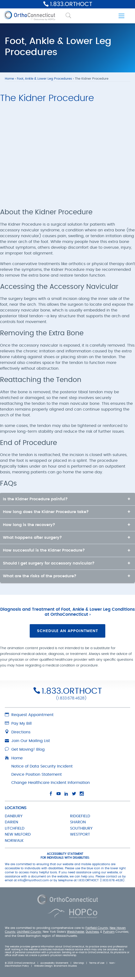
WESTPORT (80, 834)
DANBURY (13, 816)
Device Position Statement (36, 774)
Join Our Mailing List (27, 741)
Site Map (78, 963)
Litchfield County (29, 931)
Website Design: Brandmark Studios (55, 966)
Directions (17, 732)
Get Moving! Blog (25, 749)
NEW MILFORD (18, 834)
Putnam (108, 931)
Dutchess (92, 931)
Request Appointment (29, 715)
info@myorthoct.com (33, 880)
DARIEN (11, 822)
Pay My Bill (18, 723)
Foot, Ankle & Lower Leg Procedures (44, 78)
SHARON (78, 822)
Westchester (75, 931)
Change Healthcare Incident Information (50, 783)
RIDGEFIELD (80, 816)
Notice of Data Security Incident (42, 766)
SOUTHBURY (81, 828)
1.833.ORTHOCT (71, 4)
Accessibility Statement (54, 963)
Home (9, 78)
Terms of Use (96, 963)
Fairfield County (96, 927)
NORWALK (14, 841)
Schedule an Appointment (67, 631)
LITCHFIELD (14, 828)
